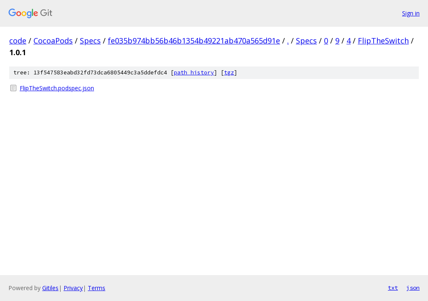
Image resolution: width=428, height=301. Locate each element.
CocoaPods (53, 41)
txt (393, 287)
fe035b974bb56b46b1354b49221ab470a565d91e (194, 41)
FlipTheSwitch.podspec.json (57, 88)
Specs (90, 41)
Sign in (411, 13)
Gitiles (50, 288)
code (17, 41)
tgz (229, 72)
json (413, 287)
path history (194, 72)
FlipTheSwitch (383, 41)
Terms (96, 288)
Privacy (73, 288)
